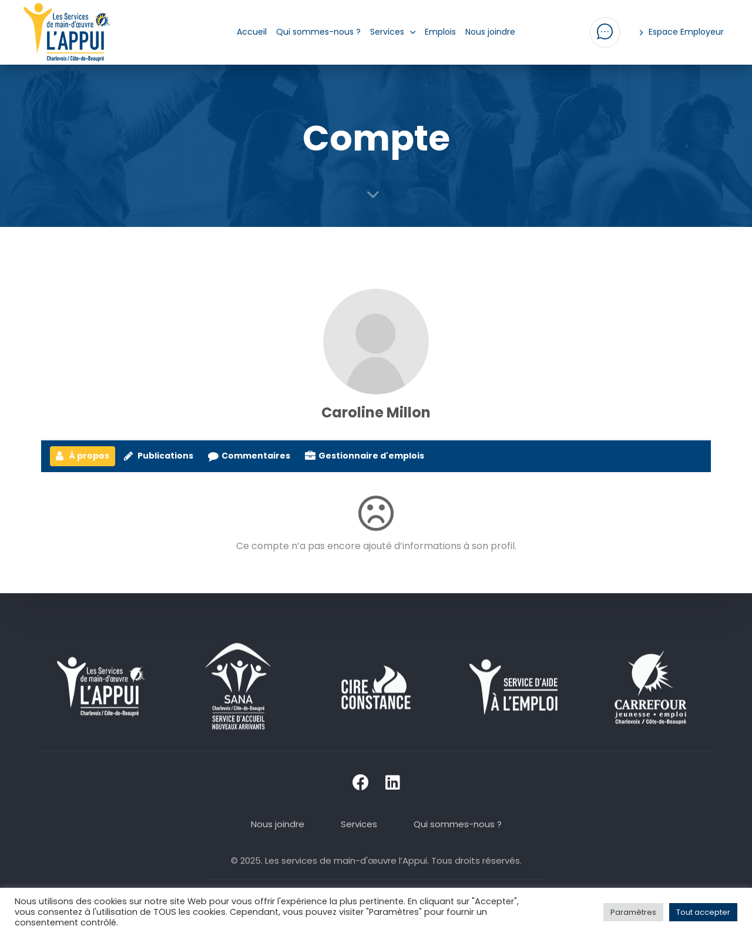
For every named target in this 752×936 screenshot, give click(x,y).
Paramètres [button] (633, 912)
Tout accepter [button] (703, 912)
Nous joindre (490, 32)
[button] (605, 32)
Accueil (252, 32)
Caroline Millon (376, 412)
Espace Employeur (682, 32)
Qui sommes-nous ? (318, 32)
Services (393, 32)
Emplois (440, 32)
